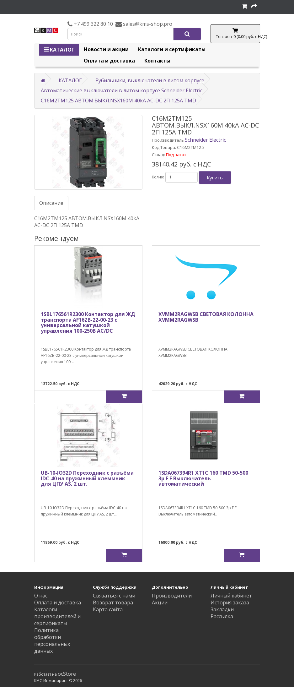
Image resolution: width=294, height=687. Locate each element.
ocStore (67, 673)
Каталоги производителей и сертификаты (57, 616)
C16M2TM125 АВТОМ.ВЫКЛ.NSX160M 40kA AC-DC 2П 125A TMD (118, 100)
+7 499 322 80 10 (92, 23)
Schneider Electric (205, 139)
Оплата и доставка (109, 60)
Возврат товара (113, 602)
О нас (40, 595)
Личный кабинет (231, 595)
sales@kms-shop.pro (147, 23)
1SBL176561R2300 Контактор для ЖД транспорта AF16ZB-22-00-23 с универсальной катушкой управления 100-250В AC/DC (88, 322)
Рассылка (222, 616)
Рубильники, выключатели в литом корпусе (149, 80)
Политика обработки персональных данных (52, 640)
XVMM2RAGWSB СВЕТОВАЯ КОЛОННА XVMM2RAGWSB (206, 317)
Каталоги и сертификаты (172, 49)
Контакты (157, 60)
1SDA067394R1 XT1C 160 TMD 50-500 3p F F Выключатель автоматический (203, 478)
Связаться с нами (114, 595)
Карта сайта (108, 609)
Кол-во (158, 177)
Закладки (222, 609)
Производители (172, 595)
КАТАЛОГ (59, 49)
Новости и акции (106, 49)
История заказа (230, 602)
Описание (51, 202)
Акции (160, 602)
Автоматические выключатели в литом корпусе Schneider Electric (121, 90)
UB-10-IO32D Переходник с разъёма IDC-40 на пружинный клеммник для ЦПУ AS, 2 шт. (87, 478)
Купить (215, 177)
